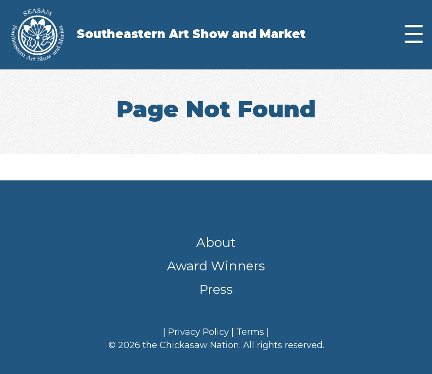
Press (216, 289)
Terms (250, 332)
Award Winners (216, 266)
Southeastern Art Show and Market (191, 34)
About (216, 242)
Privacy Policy (198, 332)
